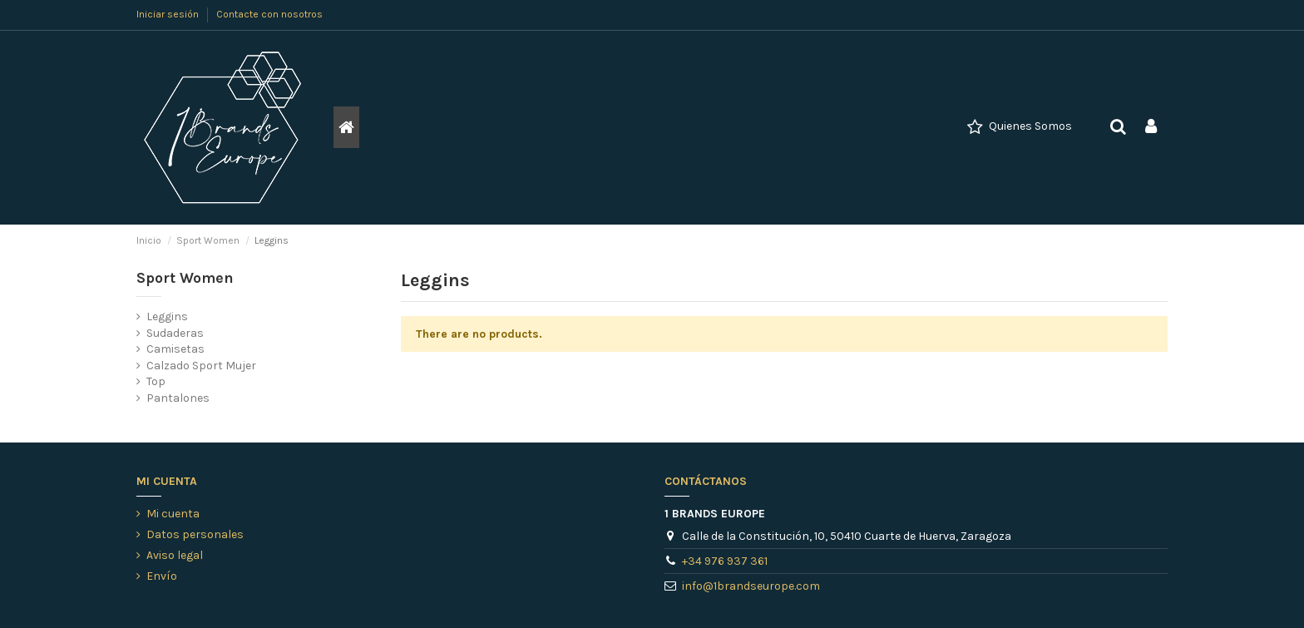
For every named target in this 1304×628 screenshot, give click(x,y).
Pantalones (178, 398)
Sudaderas (175, 333)
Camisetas (175, 349)
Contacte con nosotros (269, 14)
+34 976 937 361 (725, 561)
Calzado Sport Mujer (201, 366)
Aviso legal (174, 555)
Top (155, 381)
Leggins (167, 316)
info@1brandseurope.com (751, 586)
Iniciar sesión (168, 14)
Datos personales (195, 534)
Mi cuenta (173, 514)
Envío (161, 576)
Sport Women (185, 278)
